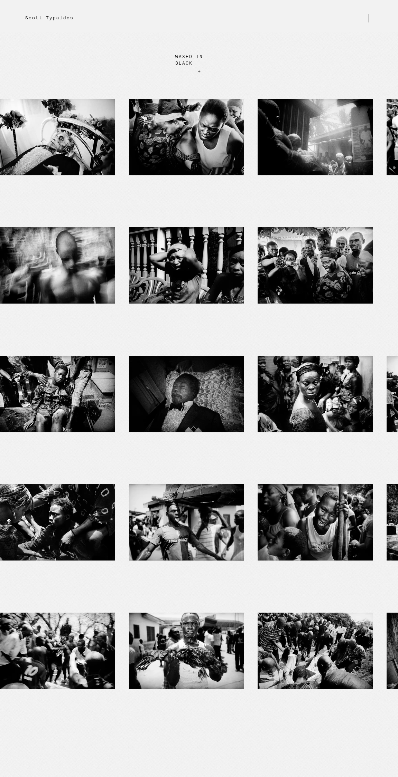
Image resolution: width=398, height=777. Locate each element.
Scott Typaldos (49, 18)
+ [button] (199, 71)
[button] (369, 18)
